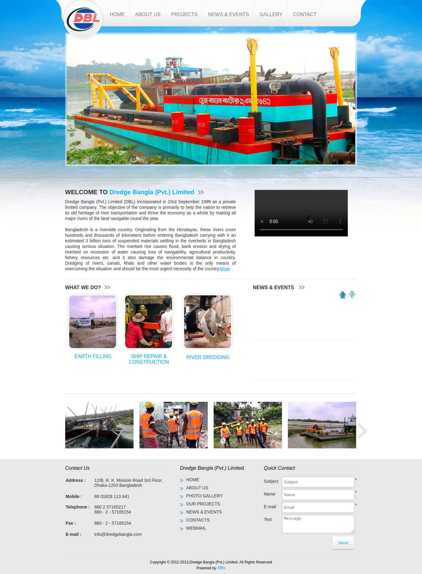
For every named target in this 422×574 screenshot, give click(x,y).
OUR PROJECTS (203, 503)
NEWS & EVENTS (204, 511)
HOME (192, 479)
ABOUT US (197, 487)
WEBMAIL (196, 528)
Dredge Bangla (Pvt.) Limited (83, 19)
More (225, 268)
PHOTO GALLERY (204, 495)
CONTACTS (198, 520)
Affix (221, 567)
